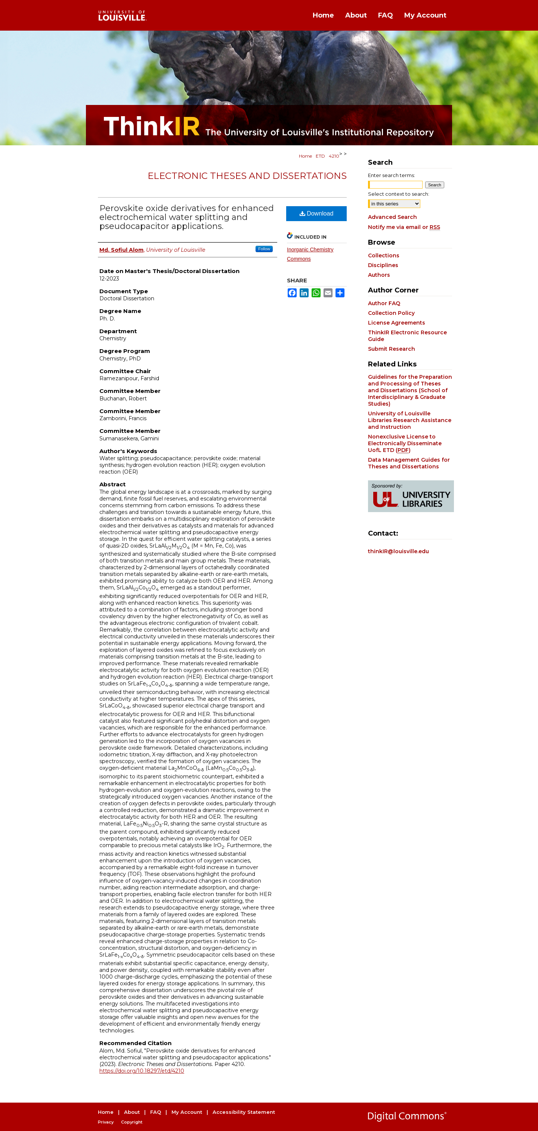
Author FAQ (384, 303)
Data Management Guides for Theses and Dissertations (409, 463)
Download (317, 213)
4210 (334, 156)
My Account (186, 1112)
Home (305, 156)
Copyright (131, 1122)
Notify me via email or (404, 227)
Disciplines (383, 265)
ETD (320, 156)
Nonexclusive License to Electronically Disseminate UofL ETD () (405, 443)
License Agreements (396, 322)
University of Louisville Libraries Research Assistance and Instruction (409, 420)
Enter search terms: (391, 175)
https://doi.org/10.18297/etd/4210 (141, 1071)
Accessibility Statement (244, 1112)
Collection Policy (391, 313)
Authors (379, 275)
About (132, 1112)
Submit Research (391, 349)
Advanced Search (392, 217)
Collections (383, 255)
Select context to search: (398, 194)
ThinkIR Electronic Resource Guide (407, 336)
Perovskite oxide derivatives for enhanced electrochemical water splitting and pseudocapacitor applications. (186, 217)
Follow (264, 249)
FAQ (155, 1112)
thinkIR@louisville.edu (398, 551)
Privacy (106, 1122)
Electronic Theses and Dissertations (247, 175)
